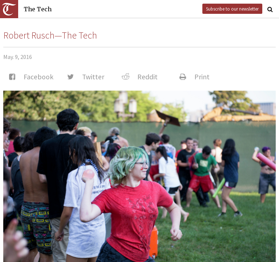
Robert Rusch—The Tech (50, 35)
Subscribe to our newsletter (232, 9)
